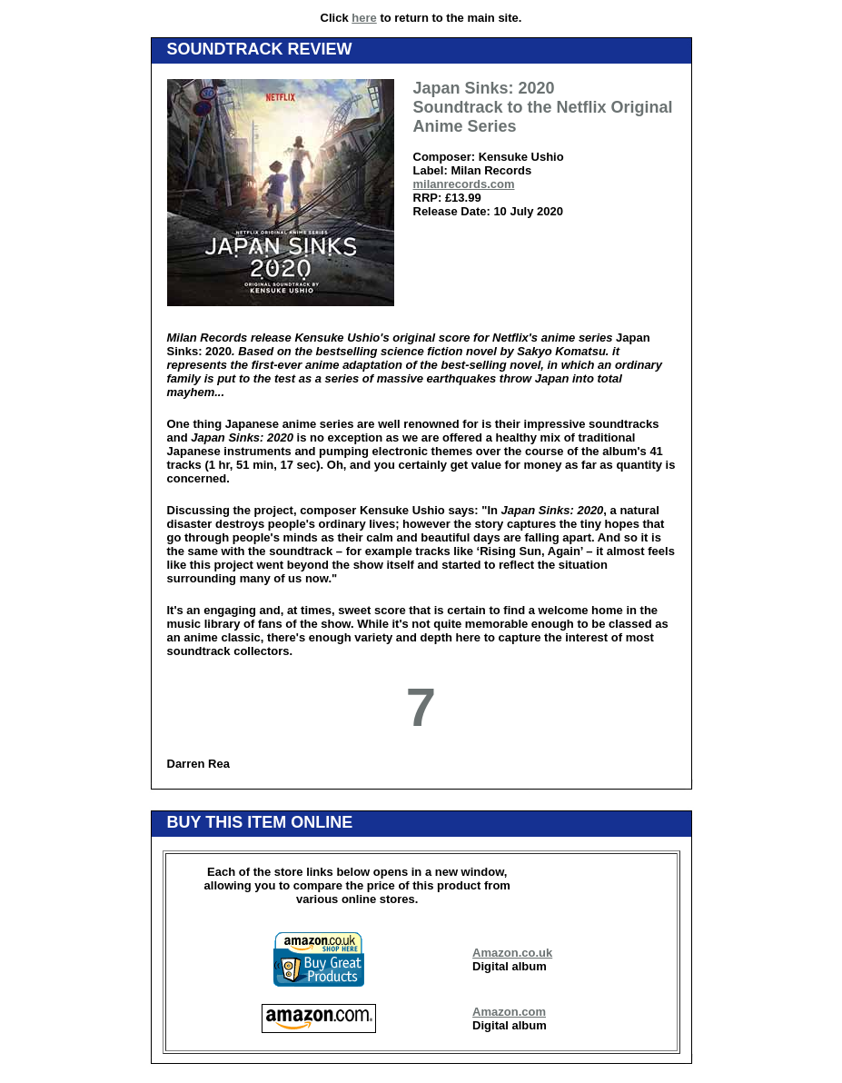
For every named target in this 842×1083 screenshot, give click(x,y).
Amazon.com (509, 1011)
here (364, 18)
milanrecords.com (464, 184)
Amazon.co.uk (512, 952)
